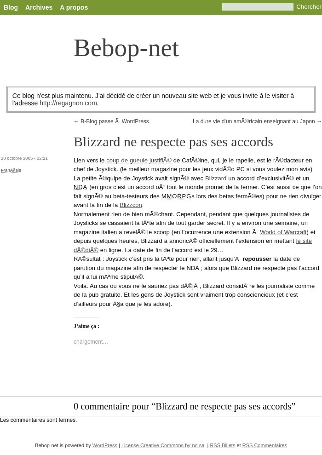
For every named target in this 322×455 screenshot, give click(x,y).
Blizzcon (131, 205)
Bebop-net (126, 48)
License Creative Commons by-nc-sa (162, 445)
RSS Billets (222, 445)
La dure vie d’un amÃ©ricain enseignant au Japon (254, 121)
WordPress (104, 445)
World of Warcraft (283, 232)
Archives (38, 7)
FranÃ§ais (11, 170)
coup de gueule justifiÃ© (139, 160)
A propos (74, 7)
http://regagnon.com (68, 103)
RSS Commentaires (264, 445)
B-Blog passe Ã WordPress (114, 121)
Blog (11, 7)
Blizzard (215, 178)
